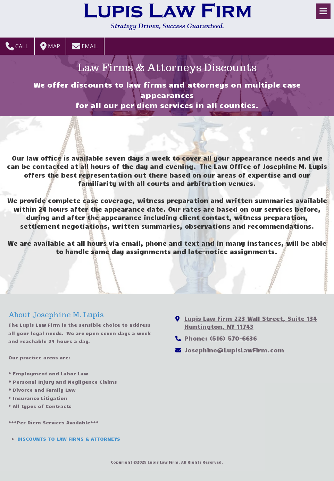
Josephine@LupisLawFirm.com (234, 349)
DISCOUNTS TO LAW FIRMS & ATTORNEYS (68, 439)
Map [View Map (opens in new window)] (50, 46)
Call (17, 46)
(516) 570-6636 (233, 338)
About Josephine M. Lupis (56, 314)
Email (85, 46)
